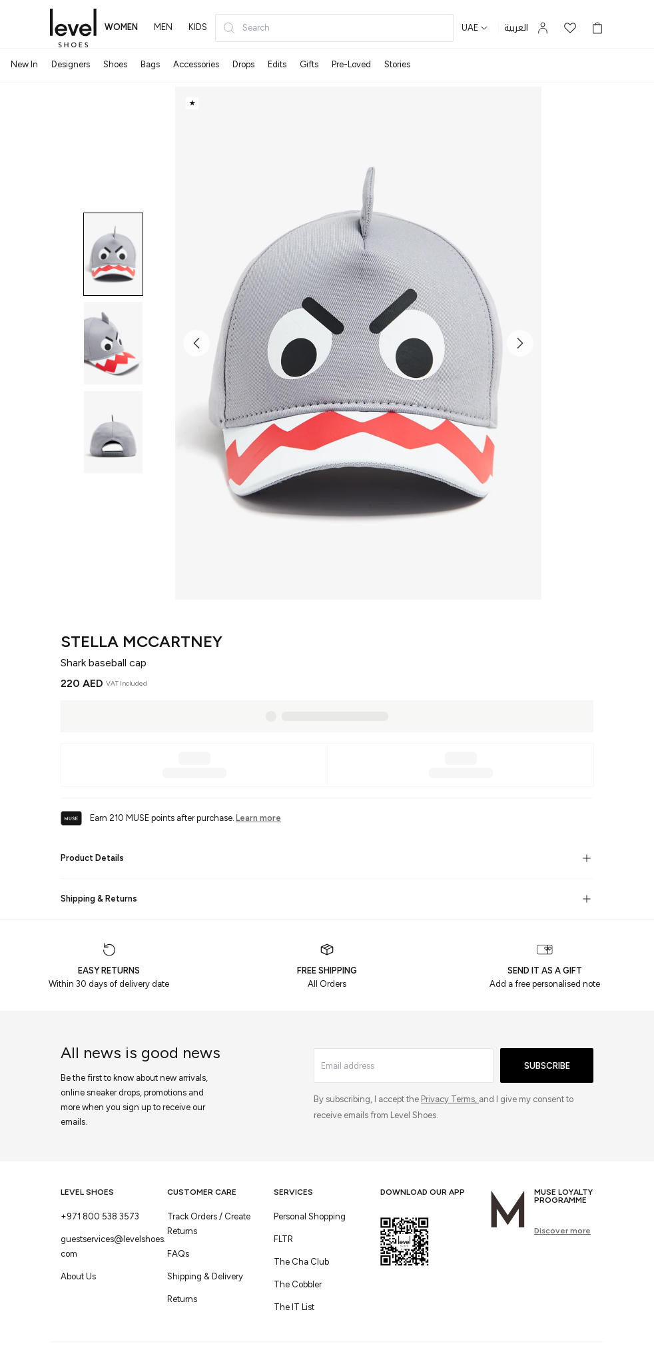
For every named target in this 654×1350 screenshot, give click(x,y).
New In (24, 64)
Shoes (115, 64)
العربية (516, 28)
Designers (70, 64)
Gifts (309, 64)
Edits (277, 64)
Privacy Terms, (450, 1099)
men (163, 27)
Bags (150, 64)
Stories (397, 64)
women (121, 27)
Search (246, 28)
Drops (243, 64)
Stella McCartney (141, 641)
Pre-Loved (351, 64)
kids (197, 27)
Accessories (196, 64)
